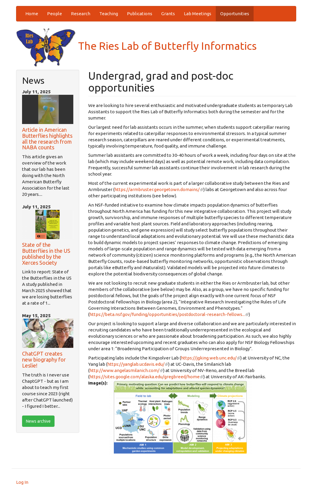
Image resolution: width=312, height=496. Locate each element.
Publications (139, 13)
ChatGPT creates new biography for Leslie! (44, 359)
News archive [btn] (38, 421)
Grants (168, 13)
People (54, 13)
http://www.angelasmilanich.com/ (126, 370)
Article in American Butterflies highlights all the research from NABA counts (47, 138)
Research (80, 13)
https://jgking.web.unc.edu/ (210, 357)
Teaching (108, 13)
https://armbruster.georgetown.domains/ (158, 189)
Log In (22, 482)
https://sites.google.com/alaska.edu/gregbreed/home (146, 376)
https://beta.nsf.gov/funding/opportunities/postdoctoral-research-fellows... (169, 314)
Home (31, 13)
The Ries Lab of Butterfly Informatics (136, 46)
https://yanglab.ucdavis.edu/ (137, 364)
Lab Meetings (197, 13)
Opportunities (234, 13)
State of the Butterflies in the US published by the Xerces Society (46, 253)
